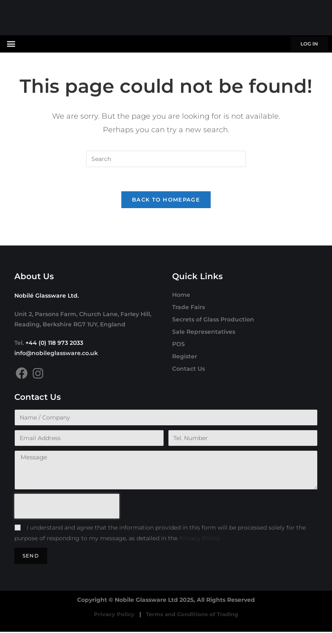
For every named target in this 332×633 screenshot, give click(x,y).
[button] (11, 43)
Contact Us (188, 369)
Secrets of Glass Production (213, 320)
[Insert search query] (166, 159)
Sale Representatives (203, 332)
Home (181, 295)
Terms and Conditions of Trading (192, 615)
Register (184, 357)
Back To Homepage (166, 200)
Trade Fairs (188, 308)
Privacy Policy (199, 539)
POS (178, 345)
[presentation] (66, 507)
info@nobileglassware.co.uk (56, 354)
